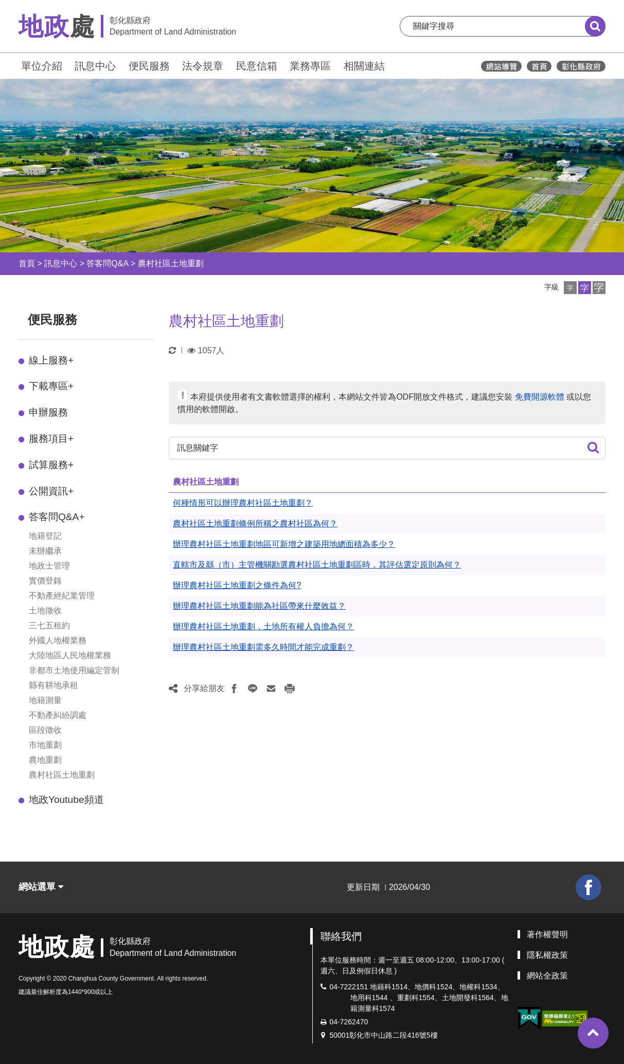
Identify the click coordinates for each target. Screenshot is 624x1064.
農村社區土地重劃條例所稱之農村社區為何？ (255, 523)
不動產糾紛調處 (57, 715)
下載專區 (51, 386)
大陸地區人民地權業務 (70, 655)
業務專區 (310, 66)
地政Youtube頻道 (66, 799)
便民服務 (149, 66)
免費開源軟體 (539, 396)
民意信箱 (256, 66)
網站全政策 (547, 975)
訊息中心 (95, 66)
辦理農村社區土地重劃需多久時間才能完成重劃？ (263, 647)
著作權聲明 (547, 934)
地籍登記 (45, 535)
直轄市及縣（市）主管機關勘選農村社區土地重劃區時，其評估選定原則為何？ (317, 564)
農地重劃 (45, 760)
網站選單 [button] (41, 887)
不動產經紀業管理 (62, 595)
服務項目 (51, 438)
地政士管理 (49, 565)
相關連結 (364, 66)
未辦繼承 (45, 550)
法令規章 (202, 66)
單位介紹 (41, 66)
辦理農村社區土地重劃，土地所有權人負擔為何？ (263, 626)
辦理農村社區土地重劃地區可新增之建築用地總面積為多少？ (284, 544)
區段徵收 (45, 730)
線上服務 (51, 360)
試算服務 (51, 464)
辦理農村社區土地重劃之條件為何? (237, 585)
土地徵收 (45, 610)
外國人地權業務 (57, 640)
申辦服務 (48, 412)
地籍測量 (45, 700)
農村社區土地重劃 (171, 263)
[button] (570, 287)
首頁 (27, 263)
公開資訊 (51, 491)
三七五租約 (49, 625)
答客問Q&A (107, 263)
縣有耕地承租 (53, 685)
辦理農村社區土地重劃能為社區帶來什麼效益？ (259, 606)
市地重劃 (45, 745)
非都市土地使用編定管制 (74, 670)
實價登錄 (45, 580)
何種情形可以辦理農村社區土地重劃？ (243, 503)
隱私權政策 (547, 955)
